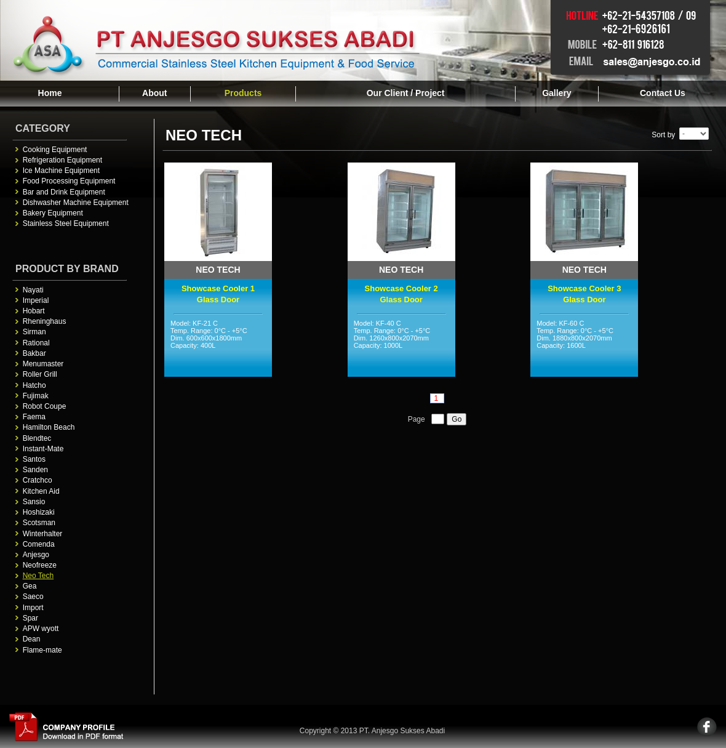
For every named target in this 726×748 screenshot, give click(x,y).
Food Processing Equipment (69, 181)
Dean (32, 639)
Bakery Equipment (53, 213)
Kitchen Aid (41, 491)
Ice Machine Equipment (61, 170)
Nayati (33, 290)
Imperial (36, 300)
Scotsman (39, 522)
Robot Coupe (44, 406)
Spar (30, 618)
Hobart (34, 311)
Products (243, 93)
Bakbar (34, 353)
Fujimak (36, 396)
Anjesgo (36, 554)
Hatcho (34, 385)
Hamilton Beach (49, 427)
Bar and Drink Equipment (64, 192)
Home (50, 93)
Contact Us (662, 93)
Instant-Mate (43, 448)
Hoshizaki (39, 512)
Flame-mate (42, 650)
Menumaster (43, 364)
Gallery (556, 93)
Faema (34, 416)
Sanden (35, 469)
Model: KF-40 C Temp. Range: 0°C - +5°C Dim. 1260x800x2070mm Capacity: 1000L (401, 346)
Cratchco (37, 480)
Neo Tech (38, 575)
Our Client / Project (406, 93)
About (154, 93)
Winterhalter (43, 533)
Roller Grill (40, 374)
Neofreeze (40, 565)
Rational (36, 343)
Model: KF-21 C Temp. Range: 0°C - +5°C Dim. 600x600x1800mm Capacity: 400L (218, 346)
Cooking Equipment (55, 149)
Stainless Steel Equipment (66, 223)
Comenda (39, 544)
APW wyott (41, 628)
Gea (30, 586)
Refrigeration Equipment (62, 160)
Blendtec (37, 438)
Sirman (34, 332)
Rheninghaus (44, 321)
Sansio (34, 501)
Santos (34, 459)
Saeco (33, 596)
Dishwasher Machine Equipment (76, 202)
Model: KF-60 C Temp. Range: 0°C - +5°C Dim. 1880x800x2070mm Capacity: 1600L (584, 346)
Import (33, 607)
